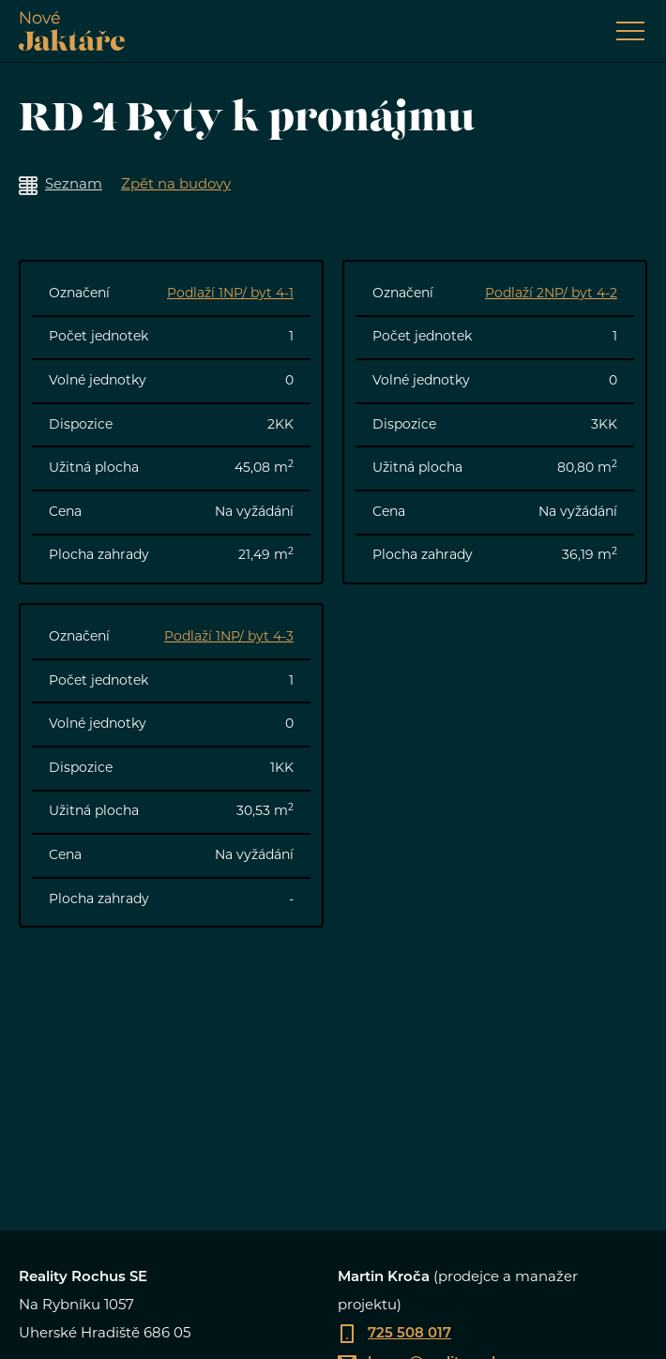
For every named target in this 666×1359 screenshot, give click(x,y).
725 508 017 (409, 1334)
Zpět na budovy (176, 185)
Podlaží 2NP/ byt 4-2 (551, 294)
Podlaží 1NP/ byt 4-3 (229, 637)
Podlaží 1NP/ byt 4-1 (230, 294)
